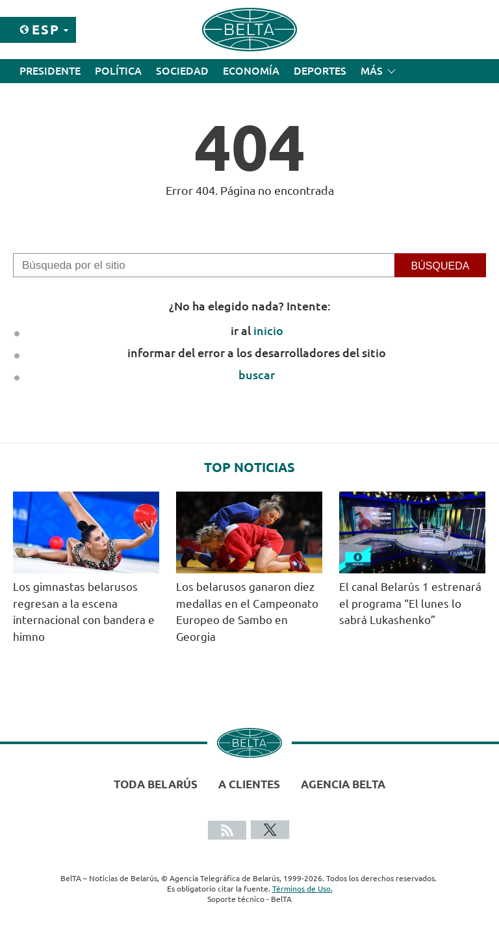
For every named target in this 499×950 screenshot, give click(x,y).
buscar (256, 374)
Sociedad (182, 71)
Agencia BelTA (343, 784)
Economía (251, 71)
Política (118, 71)
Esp (46, 29)
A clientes (249, 784)
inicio (268, 330)
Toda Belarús (156, 784)
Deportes (320, 71)
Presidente (50, 71)
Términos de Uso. (302, 888)
